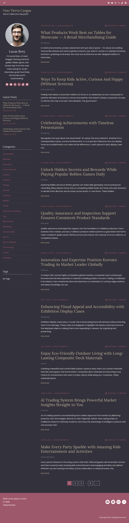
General (6, 195)
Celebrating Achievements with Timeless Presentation (77, 125)
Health (6, 200)
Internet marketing (12, 211)
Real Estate (8, 221)
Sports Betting (9, 242)
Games (44, 179)
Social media (8, 231)
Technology (8, 247)
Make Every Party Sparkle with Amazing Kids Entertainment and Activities (81, 449)
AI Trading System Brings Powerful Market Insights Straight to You (79, 402)
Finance (44, 270)
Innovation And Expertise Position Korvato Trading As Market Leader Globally (79, 262)
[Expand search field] (4, 3)
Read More (45, 62)
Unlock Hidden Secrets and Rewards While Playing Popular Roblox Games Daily (79, 171)
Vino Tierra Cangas (17, 10)
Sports (6, 237)
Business (45, 223)
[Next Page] (97, 483)
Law (4, 216)
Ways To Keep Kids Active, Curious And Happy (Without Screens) (82, 81)
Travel (6, 252)
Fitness (6, 185)
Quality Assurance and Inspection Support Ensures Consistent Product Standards (78, 215)
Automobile (8, 154)
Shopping (45, 43)
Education (7, 164)
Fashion (6, 174)
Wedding (7, 257)
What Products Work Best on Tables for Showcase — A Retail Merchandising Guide (78, 34)
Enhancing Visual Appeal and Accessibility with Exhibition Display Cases (82, 308)
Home (43, 363)
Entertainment (47, 89)
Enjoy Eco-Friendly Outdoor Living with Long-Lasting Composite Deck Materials (82, 355)
